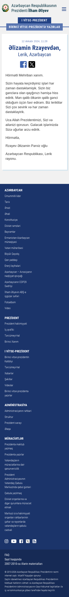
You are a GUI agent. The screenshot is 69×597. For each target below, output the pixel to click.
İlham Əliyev (38, 10)
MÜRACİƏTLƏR (14, 438)
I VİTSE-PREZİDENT (34, 20)
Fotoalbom (10, 302)
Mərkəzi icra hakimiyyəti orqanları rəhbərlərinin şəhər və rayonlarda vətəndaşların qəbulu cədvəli (17, 522)
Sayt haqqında (13, 559)
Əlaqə (8, 429)
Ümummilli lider (13, 196)
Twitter (28, 541)
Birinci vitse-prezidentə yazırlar (34, 27)
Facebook (21, 541)
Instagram (6, 541)
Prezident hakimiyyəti (16, 323)
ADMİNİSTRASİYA (16, 405)
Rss (34, 541)
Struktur (9, 417)
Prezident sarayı (13, 423)
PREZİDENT (12, 318)
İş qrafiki (9, 329)
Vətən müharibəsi (14, 248)
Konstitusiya (11, 219)
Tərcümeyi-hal (12, 335)
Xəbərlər (9, 373)
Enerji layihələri (12, 265)
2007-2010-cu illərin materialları (24, 564)
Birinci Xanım (11, 341)
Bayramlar (10, 231)
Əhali (7, 214)
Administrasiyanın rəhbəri (18, 411)
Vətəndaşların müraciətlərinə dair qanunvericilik (14, 464)
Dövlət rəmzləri (12, 226)
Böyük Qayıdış (12, 254)
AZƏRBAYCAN (13, 190)
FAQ (7, 555)
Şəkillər (9, 379)
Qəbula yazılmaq (13, 493)
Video (7, 308)
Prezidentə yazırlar (14, 454)
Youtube (13, 541)
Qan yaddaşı (11, 260)
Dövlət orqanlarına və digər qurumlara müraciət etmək (18, 503)
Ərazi (7, 207)
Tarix (7, 202)
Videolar (9, 385)
